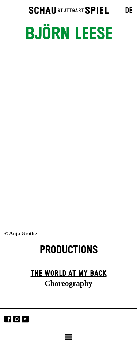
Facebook (7, 319)
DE (129, 11)
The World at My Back (69, 274)
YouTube (25, 319)
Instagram (16, 319)
